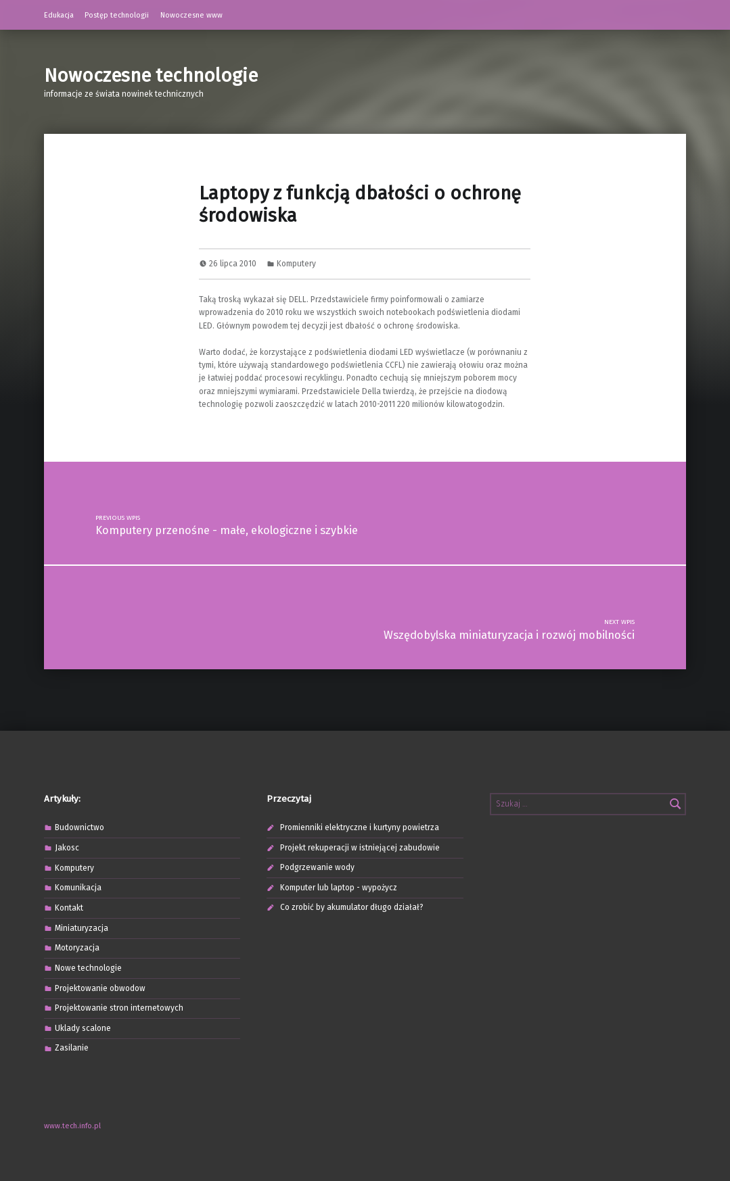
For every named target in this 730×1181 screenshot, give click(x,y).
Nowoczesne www (191, 15)
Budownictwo (79, 827)
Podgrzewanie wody (317, 867)
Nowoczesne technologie (151, 75)
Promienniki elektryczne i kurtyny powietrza (359, 827)
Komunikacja (78, 887)
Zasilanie (72, 1048)
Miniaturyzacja (81, 928)
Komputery (296, 263)
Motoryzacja (77, 948)
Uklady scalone (83, 1028)
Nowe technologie (88, 968)
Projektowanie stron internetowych (119, 1008)
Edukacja (59, 15)
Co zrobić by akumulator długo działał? (352, 907)
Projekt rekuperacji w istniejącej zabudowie (360, 847)
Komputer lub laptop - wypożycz (338, 887)
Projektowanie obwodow (100, 988)
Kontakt (69, 908)
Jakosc (67, 847)
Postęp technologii (117, 15)
